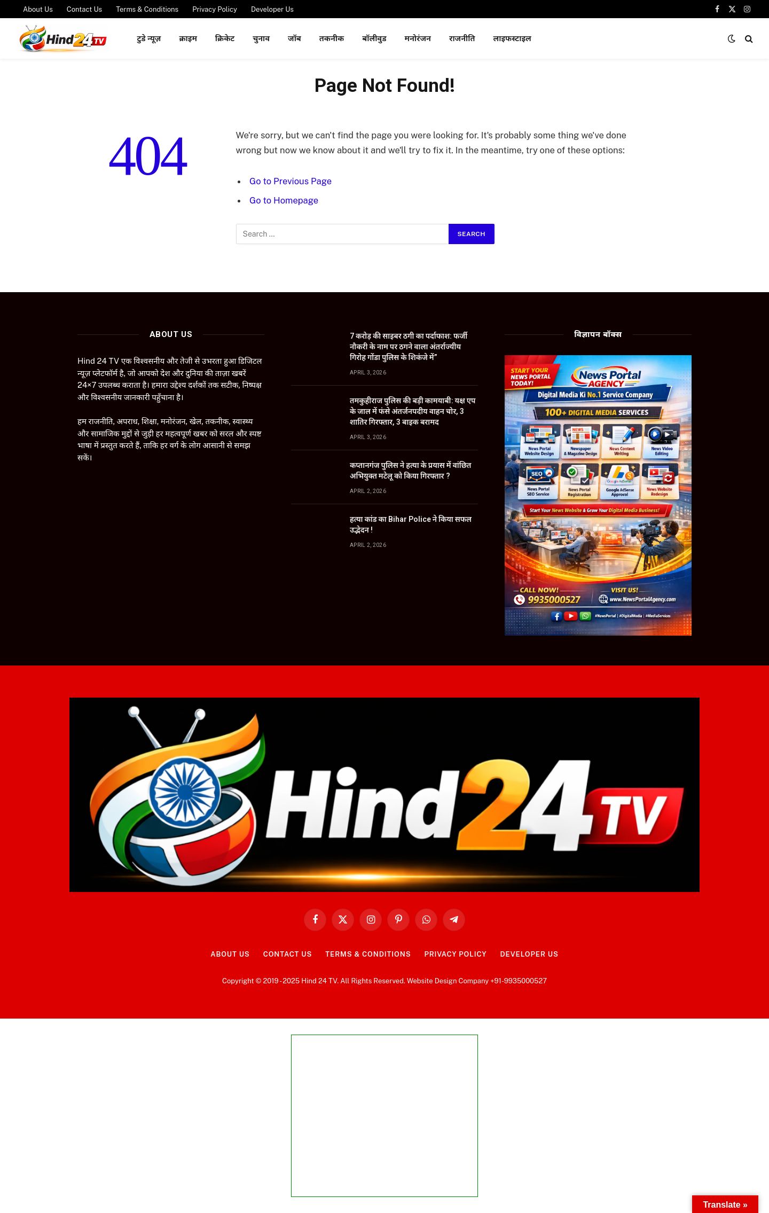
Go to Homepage (283, 200)
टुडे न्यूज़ (149, 38)
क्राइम (188, 38)
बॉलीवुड (374, 38)
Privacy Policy (455, 954)
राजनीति (462, 38)
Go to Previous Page (290, 181)
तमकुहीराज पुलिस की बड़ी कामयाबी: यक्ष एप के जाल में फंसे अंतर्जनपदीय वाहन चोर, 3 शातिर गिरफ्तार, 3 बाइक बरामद (412, 411)
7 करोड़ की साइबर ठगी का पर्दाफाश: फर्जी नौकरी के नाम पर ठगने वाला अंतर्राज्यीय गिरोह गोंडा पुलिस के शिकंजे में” (408, 347)
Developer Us (529, 954)
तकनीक (331, 38)
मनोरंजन (418, 38)
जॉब (294, 38)
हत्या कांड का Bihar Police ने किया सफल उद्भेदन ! (411, 524)
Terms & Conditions (368, 954)
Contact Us (287, 954)
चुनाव (261, 38)
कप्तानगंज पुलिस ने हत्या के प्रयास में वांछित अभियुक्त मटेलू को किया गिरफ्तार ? (410, 470)
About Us (229, 954)
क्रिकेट (224, 38)
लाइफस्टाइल (512, 38)
